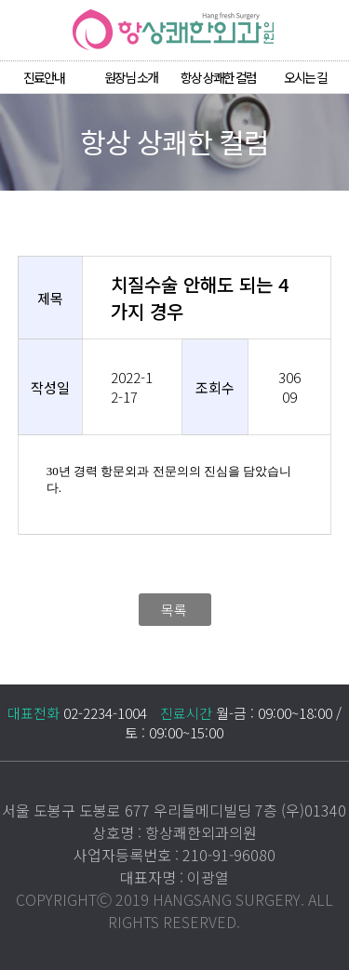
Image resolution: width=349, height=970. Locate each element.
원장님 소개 (130, 77)
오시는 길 (305, 77)
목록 (174, 609)
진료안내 (43, 77)
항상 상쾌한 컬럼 (218, 77)
